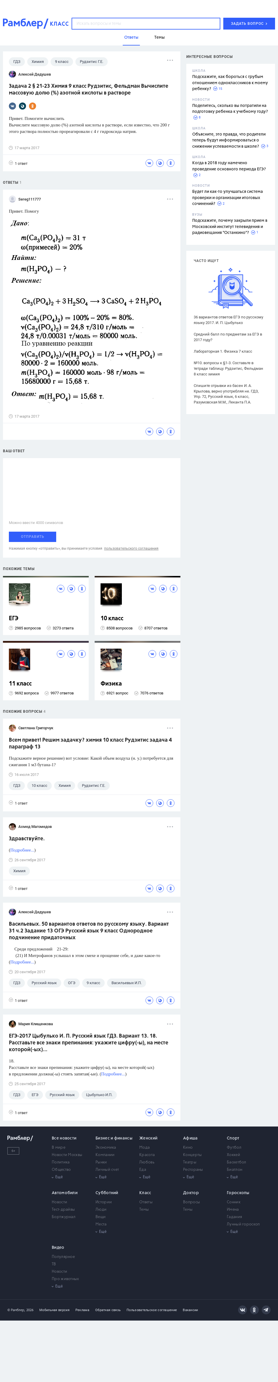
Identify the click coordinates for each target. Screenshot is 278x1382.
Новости (59, 1202)
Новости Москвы (67, 1155)
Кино (188, 1148)
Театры (189, 1162)
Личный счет (107, 1170)
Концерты (192, 1155)
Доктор (191, 1193)
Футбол (234, 1148)
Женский (148, 1138)
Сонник (233, 1202)
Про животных (65, 1279)
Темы (144, 1210)
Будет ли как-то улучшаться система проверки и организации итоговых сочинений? (227, 198)
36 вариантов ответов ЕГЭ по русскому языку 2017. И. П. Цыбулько (228, 320)
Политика (61, 1162)
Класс (145, 1193)
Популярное (63, 1257)
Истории (104, 1202)
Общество (61, 1170)
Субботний (107, 1193)
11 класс (20, 684)
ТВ (54, 1264)
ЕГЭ (13, 619)
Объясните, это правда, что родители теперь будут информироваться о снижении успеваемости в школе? (229, 140)
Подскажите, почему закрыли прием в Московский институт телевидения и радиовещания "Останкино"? (229, 227)
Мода (144, 1148)
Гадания (234, 1217)
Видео (58, 1248)
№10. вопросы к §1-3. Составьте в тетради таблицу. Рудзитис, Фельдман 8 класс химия (228, 368)
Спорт (233, 1138)
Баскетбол (236, 1162)
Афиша (190, 1138)
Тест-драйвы (63, 1210)
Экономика (106, 1148)
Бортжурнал (63, 1217)
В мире (58, 1148)
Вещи (101, 1217)
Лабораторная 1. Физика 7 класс (223, 351)
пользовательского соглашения (131, 548)
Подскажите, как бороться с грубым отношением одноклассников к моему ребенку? (230, 83)
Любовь (146, 1162)
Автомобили (64, 1193)
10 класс (112, 619)
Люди (101, 1210)
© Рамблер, (16, 1310)
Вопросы (191, 1202)
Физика (111, 684)
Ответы (146, 1202)
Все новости (64, 1138)
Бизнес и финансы (114, 1138)
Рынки (101, 1162)
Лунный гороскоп (243, 1224)
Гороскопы (238, 1193)
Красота (147, 1155)
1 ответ (18, 163)
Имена (233, 1210)
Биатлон (234, 1170)
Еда (142, 1170)
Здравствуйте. (27, 838)
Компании (105, 1155)
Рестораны (193, 1170)
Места (101, 1224)
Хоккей (233, 1155)
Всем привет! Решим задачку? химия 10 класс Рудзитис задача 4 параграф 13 (90, 744)
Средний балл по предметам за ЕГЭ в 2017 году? (228, 337)
